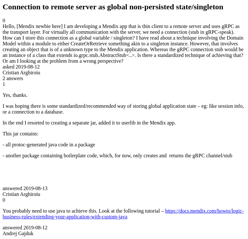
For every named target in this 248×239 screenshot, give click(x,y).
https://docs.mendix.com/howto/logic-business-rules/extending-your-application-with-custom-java (123, 213)
